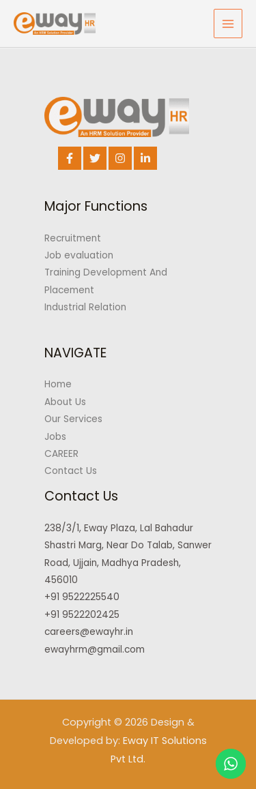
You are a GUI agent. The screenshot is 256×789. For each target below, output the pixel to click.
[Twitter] (94, 158)
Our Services (73, 419)
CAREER (61, 453)
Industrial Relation (85, 307)
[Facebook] (69, 158)
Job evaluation (78, 255)
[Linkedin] (145, 158)
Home (58, 384)
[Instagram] (120, 158)
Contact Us (70, 470)
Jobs (55, 436)
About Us (65, 402)
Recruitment (72, 238)
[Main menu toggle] (228, 23)
